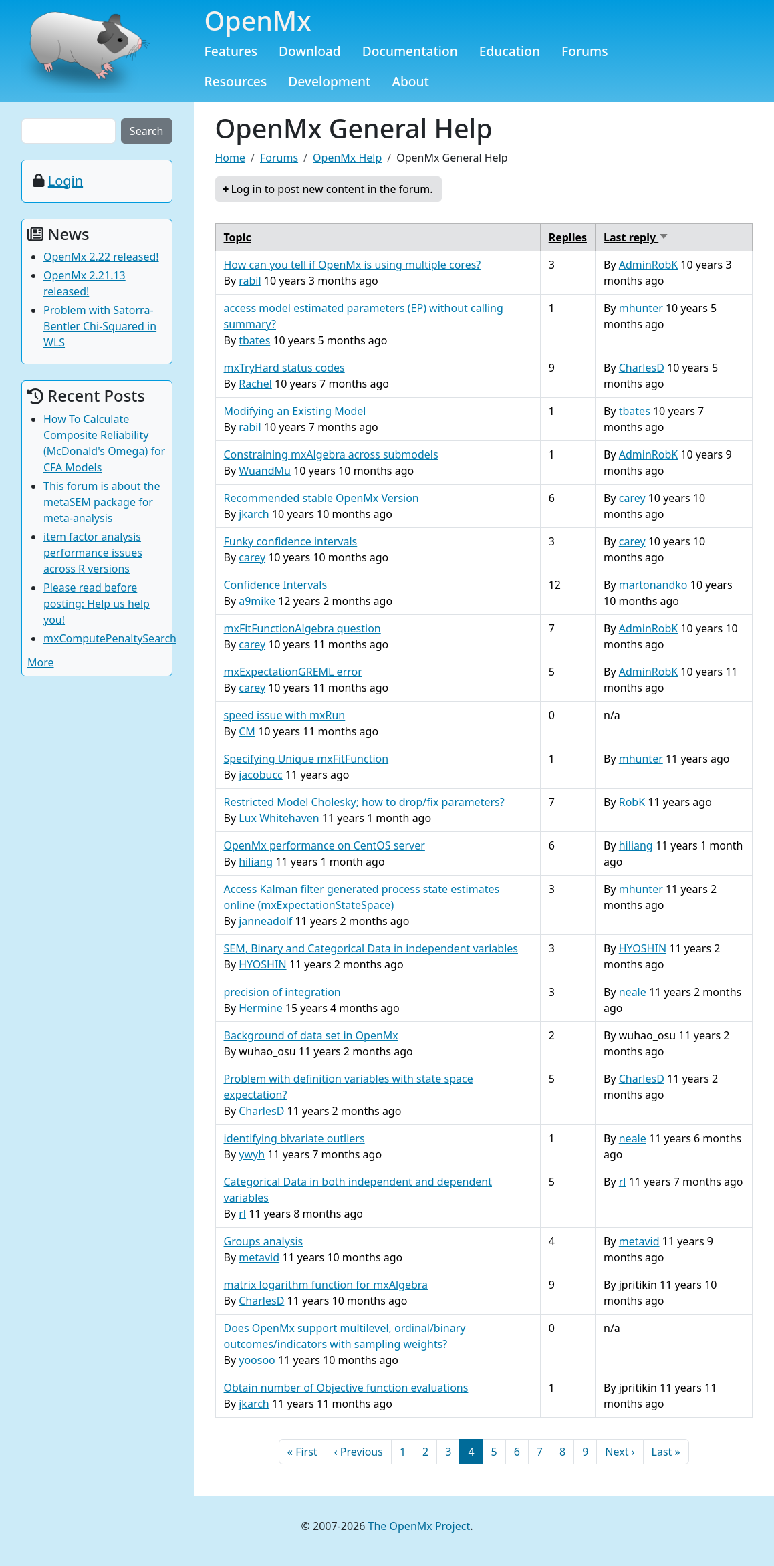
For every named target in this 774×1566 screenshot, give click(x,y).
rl (242, 1213)
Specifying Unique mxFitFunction (306, 758)
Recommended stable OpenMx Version (321, 498)
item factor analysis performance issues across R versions (92, 552)
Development (329, 81)
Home (230, 157)
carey (632, 498)
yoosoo (257, 1360)
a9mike (257, 601)
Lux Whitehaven (279, 818)
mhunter (641, 308)
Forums (584, 51)
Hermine (261, 1008)
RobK (632, 802)
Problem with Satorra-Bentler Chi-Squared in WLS (99, 326)
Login (65, 181)
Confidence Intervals (276, 584)
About (410, 81)
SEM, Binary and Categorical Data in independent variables (371, 948)
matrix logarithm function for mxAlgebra (326, 1284)
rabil (250, 280)
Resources (236, 81)
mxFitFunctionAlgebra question (302, 628)
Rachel (255, 383)
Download (310, 51)
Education (509, 51)
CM (247, 731)
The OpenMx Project (419, 1526)
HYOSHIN (262, 964)
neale (632, 992)
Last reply (636, 237)
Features (231, 51)
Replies (568, 237)
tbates (254, 340)
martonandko (653, 584)
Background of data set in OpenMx (311, 1035)
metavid (259, 1257)
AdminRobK (648, 264)
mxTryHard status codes (284, 367)
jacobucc (261, 774)
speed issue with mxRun (285, 715)
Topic (237, 237)
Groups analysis (263, 1241)
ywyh (252, 1154)
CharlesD (641, 367)
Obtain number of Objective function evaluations (346, 1387)
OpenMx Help (347, 157)
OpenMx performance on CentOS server (324, 845)
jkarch (254, 514)
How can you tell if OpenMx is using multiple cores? (352, 264)
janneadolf (265, 921)
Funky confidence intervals (291, 541)
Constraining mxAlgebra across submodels (331, 454)
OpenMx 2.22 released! (101, 256)
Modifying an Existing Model (295, 411)
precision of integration (282, 992)
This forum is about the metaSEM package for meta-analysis (101, 502)
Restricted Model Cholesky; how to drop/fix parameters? (364, 802)
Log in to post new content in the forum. (331, 189)
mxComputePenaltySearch (109, 638)
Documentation (410, 51)
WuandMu (265, 470)
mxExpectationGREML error (293, 671)
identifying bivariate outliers (294, 1138)
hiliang (256, 861)
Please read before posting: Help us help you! (96, 603)
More (40, 662)
